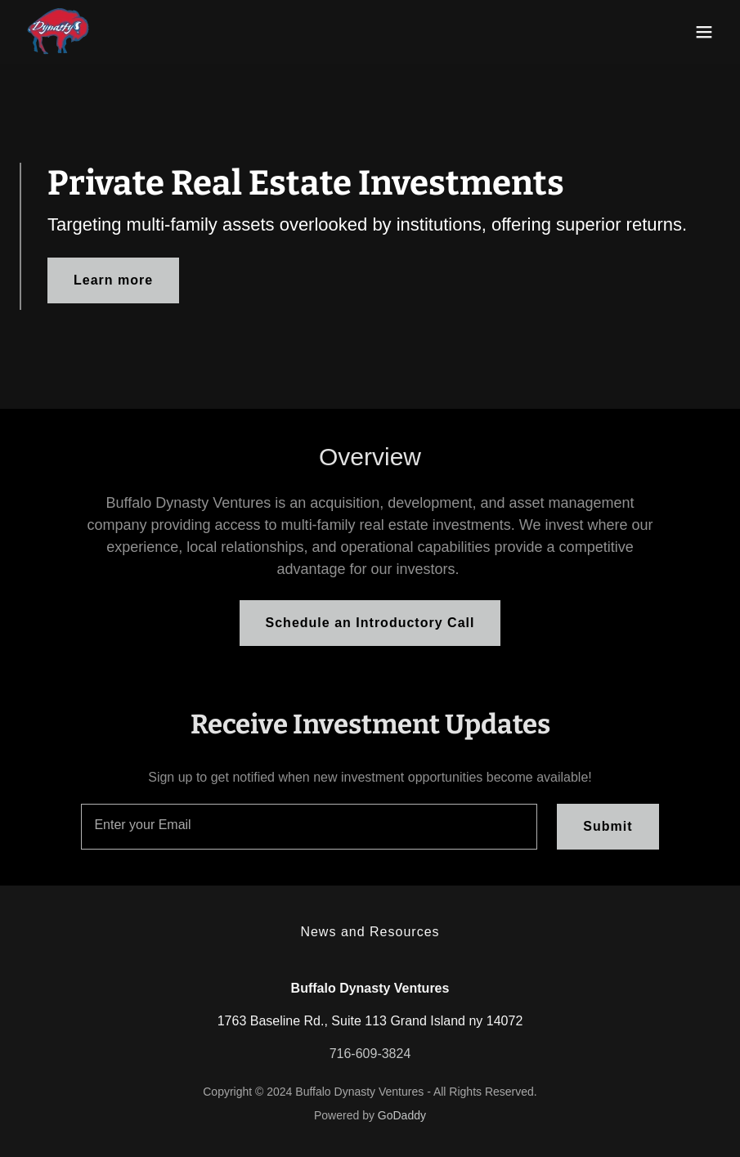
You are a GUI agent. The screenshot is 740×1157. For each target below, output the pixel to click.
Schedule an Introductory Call (370, 623)
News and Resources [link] (369, 932)
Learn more (113, 280)
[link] (57, 32)
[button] (704, 32)
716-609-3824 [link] (370, 1054)
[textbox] (309, 827)
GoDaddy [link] (402, 1115)
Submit (607, 826)
